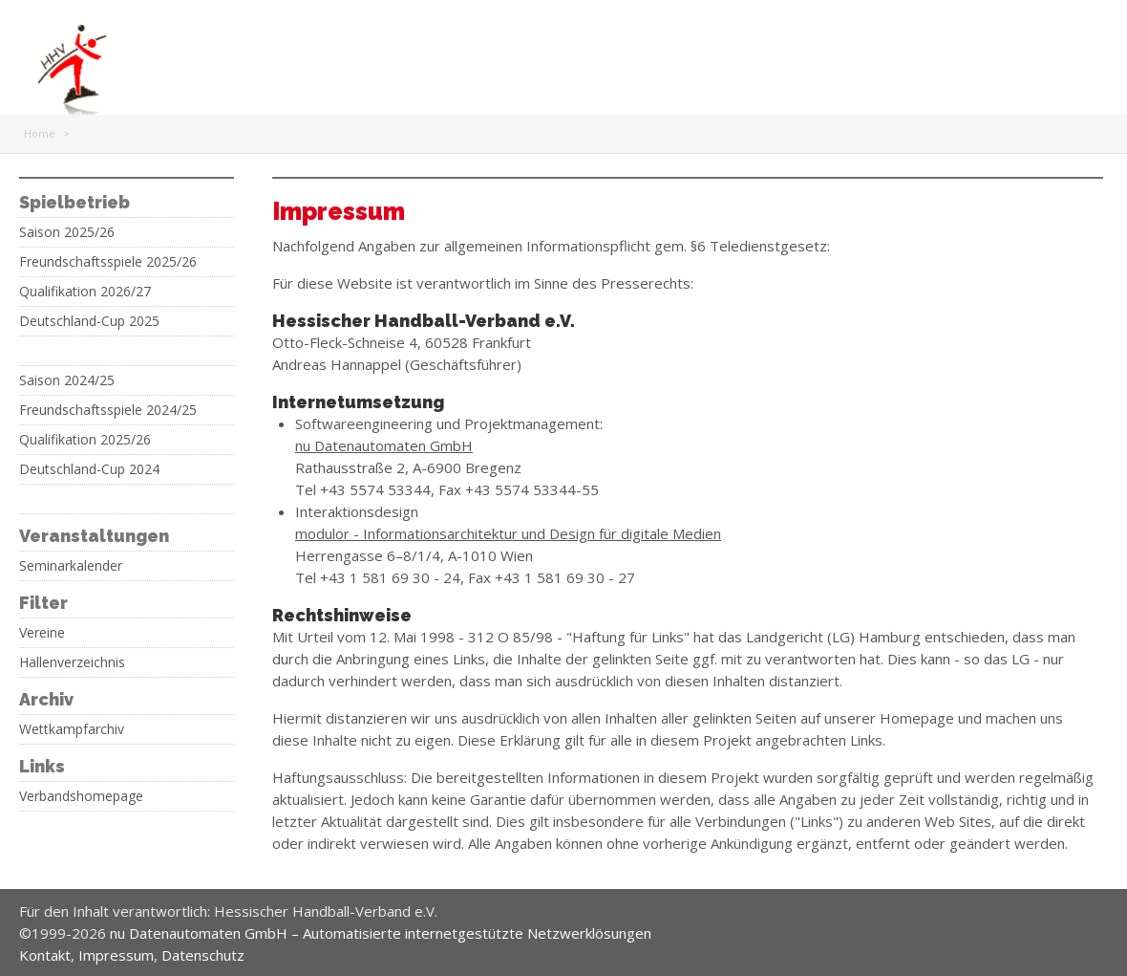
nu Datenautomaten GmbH (384, 445)
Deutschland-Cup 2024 (89, 469)
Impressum (116, 955)
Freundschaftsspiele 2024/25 (108, 410)
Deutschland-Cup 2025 (89, 321)
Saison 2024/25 (67, 380)
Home (39, 133)
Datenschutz (203, 955)
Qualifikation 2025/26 (85, 439)
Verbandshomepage (81, 796)
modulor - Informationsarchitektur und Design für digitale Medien (508, 533)
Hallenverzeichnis (72, 662)
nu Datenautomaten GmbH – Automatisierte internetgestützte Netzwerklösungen (380, 933)
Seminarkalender (70, 566)
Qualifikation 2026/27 (85, 291)
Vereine (42, 632)
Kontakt (45, 955)
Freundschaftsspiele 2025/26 (108, 262)
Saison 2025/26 (67, 232)
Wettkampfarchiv (71, 729)
